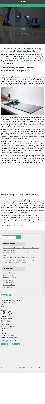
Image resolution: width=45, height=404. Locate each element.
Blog (2, 306)
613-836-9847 (27, 5)
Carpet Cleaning (8, 275)
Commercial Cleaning (9, 278)
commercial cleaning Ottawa (9, 123)
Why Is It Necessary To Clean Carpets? (15, 262)
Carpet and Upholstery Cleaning (11, 301)
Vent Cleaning (7, 287)
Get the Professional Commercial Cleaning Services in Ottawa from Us (22, 49)
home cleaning (8, 280)
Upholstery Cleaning (9, 285)
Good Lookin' (22, 1)
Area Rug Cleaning (9, 273)
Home (3, 299)
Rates (22, 29)
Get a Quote (22, 34)
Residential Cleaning (9, 282)
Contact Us (33, 5)
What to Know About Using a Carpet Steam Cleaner (18, 260)
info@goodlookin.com (11, 337)
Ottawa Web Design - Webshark (33, 368)
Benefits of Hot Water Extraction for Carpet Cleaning (19, 257)
